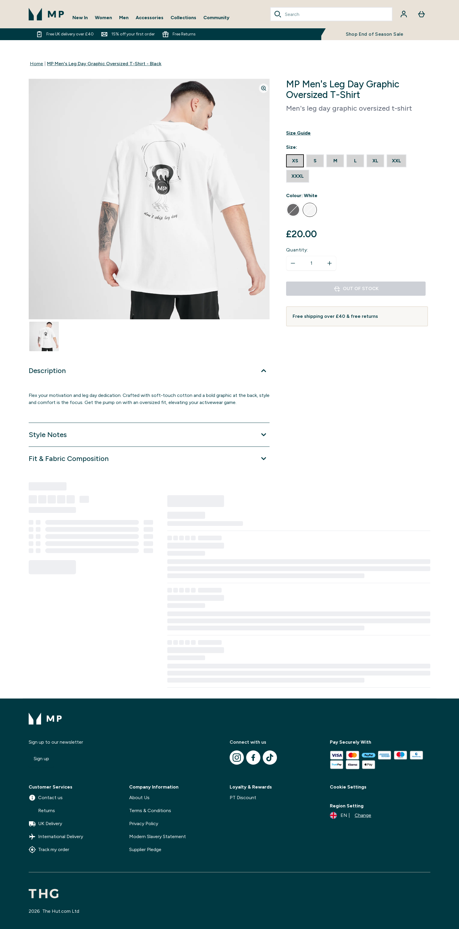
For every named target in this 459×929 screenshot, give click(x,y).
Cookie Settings (348, 787)
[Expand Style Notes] (149, 434)
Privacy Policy (143, 823)
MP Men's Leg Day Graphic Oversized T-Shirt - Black (104, 63)
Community (216, 17)
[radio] (295, 160)
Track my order (49, 849)
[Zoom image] (263, 88)
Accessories (149, 17)
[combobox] (331, 14)
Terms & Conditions (150, 810)
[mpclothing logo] (46, 14)
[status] (311, 263)
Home (36, 63)
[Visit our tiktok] (270, 757)
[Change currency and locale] (350, 815)
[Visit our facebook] (253, 757)
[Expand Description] (149, 370)
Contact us (46, 797)
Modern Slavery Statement (157, 836)
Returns (42, 810)
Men (124, 17)
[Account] (404, 14)
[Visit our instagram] (237, 757)
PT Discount (243, 797)
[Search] (278, 14)
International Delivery (56, 836)
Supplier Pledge (145, 849)
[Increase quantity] (329, 263)
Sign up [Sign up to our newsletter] (41, 758)
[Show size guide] (357, 133)
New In (80, 17)
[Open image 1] (44, 336)
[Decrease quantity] (292, 263)
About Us (139, 797)
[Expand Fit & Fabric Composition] (149, 458)
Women (103, 17)
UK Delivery (45, 823)
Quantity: (297, 250)
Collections (183, 17)
